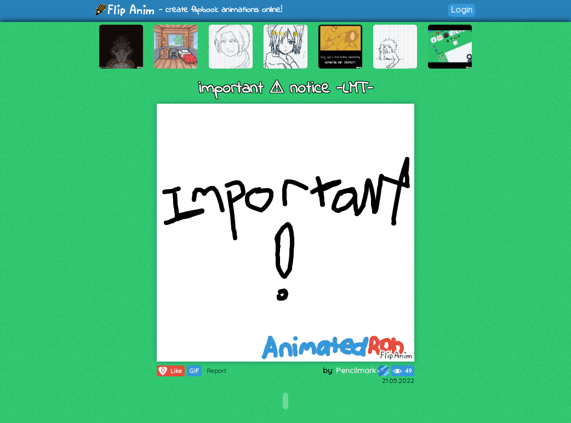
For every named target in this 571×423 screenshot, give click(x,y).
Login (461, 9)
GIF (194, 371)
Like (169, 370)
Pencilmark (362, 370)
